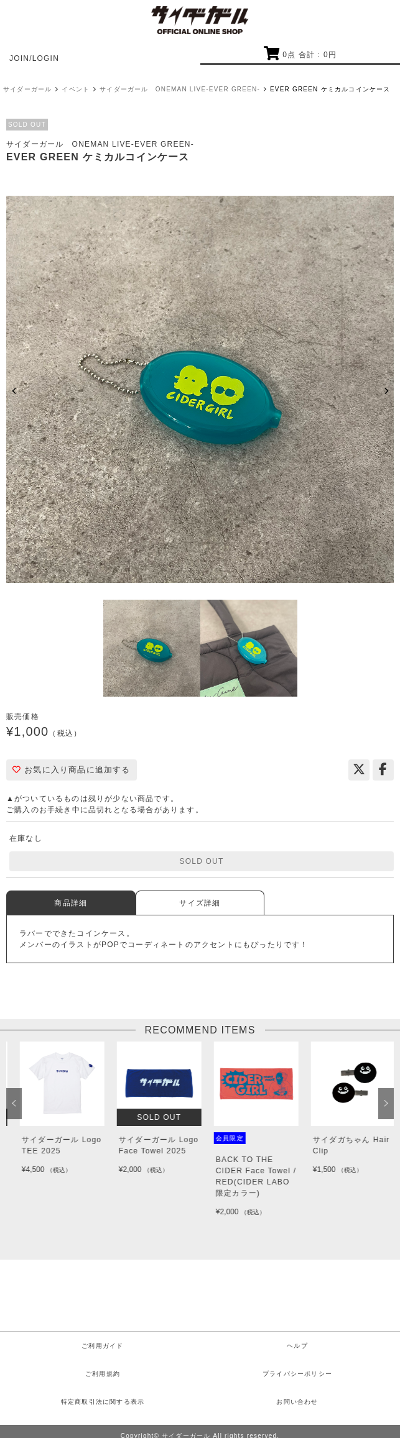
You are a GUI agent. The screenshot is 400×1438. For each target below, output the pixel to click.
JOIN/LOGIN (34, 58)
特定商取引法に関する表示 (102, 1401)
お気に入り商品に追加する (71, 769)
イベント (76, 89)
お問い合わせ (297, 1401)
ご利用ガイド (102, 1345)
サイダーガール (27, 89)
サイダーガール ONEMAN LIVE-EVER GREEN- (180, 89)
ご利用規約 (102, 1373)
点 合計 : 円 (300, 54)
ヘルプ (297, 1345)
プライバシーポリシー (297, 1373)
